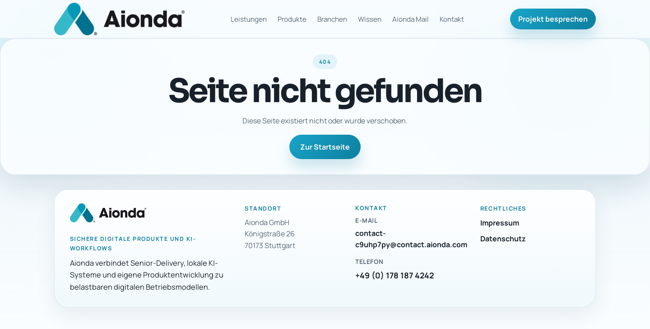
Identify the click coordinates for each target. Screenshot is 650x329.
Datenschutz (503, 239)
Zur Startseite (325, 147)
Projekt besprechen (553, 19)
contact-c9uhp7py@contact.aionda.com (411, 239)
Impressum (499, 223)
